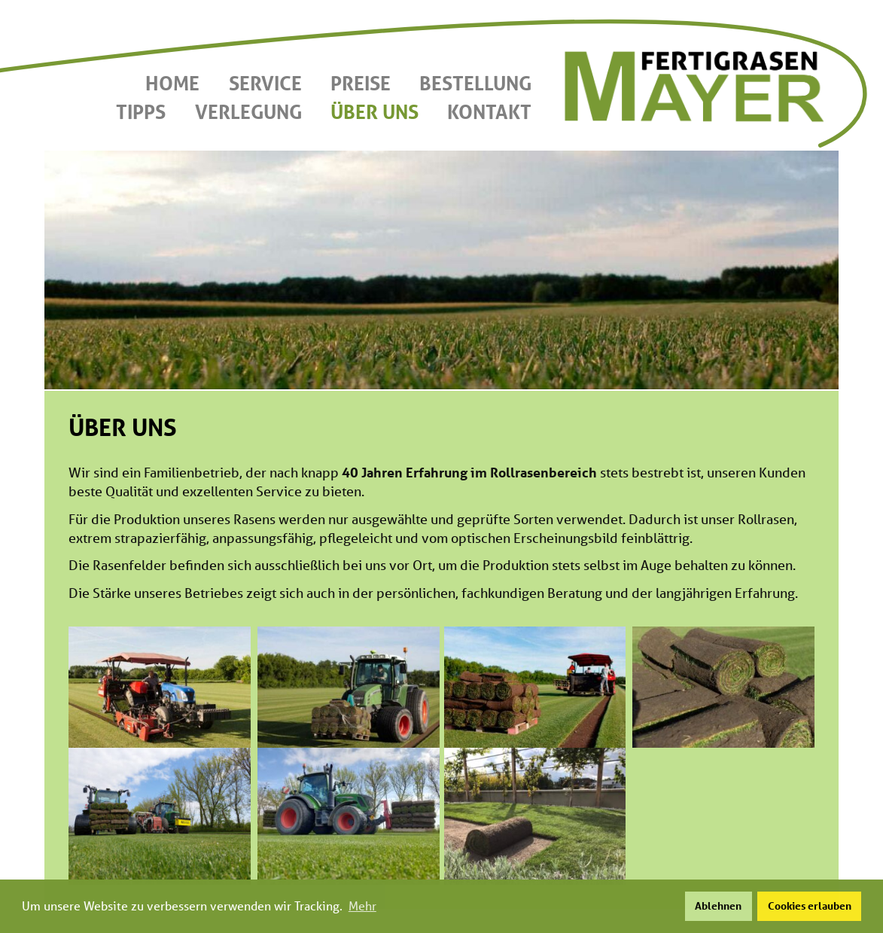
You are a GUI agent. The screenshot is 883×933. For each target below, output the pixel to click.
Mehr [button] (362, 905)
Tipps (141, 111)
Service (265, 83)
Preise (360, 83)
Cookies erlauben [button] (809, 905)
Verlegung (248, 111)
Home (172, 83)
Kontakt (489, 111)
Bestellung (475, 83)
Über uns (374, 111)
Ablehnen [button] (718, 905)
